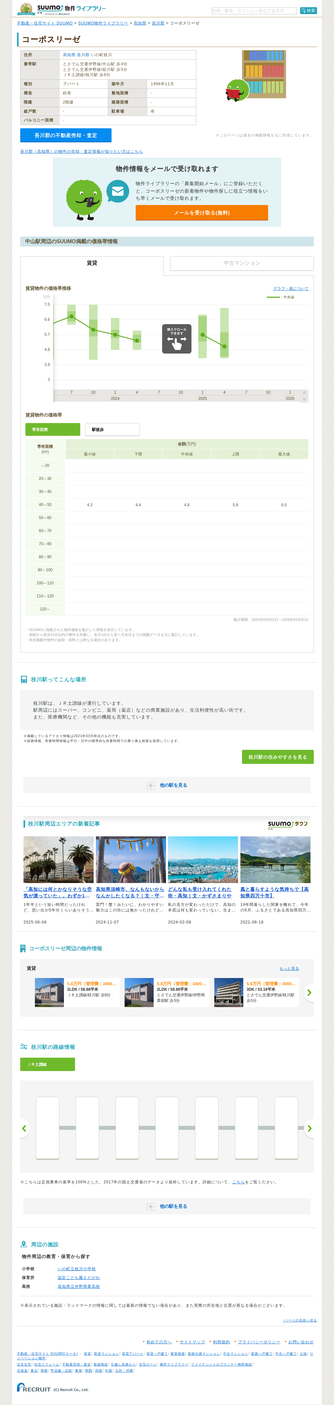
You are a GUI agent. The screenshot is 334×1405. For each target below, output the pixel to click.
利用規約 (221, 1342)
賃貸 (87, 1353)
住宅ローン (148, 1364)
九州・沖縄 (124, 1370)
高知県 (140, 23)
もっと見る (289, 968)
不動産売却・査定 (76, 1364)
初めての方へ (159, 1342)
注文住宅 (24, 1364)
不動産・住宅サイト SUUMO (45, 23)
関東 (44, 1370)
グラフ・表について (291, 288)
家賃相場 (178, 1353)
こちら (238, 1182)
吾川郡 (158, 23)
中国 (108, 1370)
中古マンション (235, 1353)
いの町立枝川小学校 (77, 1269)
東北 (34, 1370)
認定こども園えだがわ (79, 1277)
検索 (311, 10)
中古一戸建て (286, 1353)
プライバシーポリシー (259, 1342)
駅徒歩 (98, 429)
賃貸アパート (133, 1353)
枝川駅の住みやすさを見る (278, 757)
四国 (98, 1370)
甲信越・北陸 (61, 1370)
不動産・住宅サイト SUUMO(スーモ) (47, 1353)
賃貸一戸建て (157, 1353)
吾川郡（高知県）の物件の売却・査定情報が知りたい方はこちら (81, 151)
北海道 (22, 1370)
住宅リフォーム (46, 1364)
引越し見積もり (123, 1364)
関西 (88, 1370)
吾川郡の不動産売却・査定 (66, 135)
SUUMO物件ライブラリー (103, 23)
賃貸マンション (106, 1353)
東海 (78, 1370)
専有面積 (40, 429)
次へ (309, 1128)
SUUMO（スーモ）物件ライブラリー (61, 9)
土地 (303, 1353)
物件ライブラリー (174, 1364)
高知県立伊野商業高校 (79, 1286)
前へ (25, 1128)
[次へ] (309, 992)
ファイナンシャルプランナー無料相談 (221, 1364)
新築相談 (101, 1364)
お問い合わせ (301, 1342)
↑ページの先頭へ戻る (300, 1320)
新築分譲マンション (204, 1353)
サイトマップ (192, 1342)
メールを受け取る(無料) (202, 212)
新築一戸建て (262, 1353)
